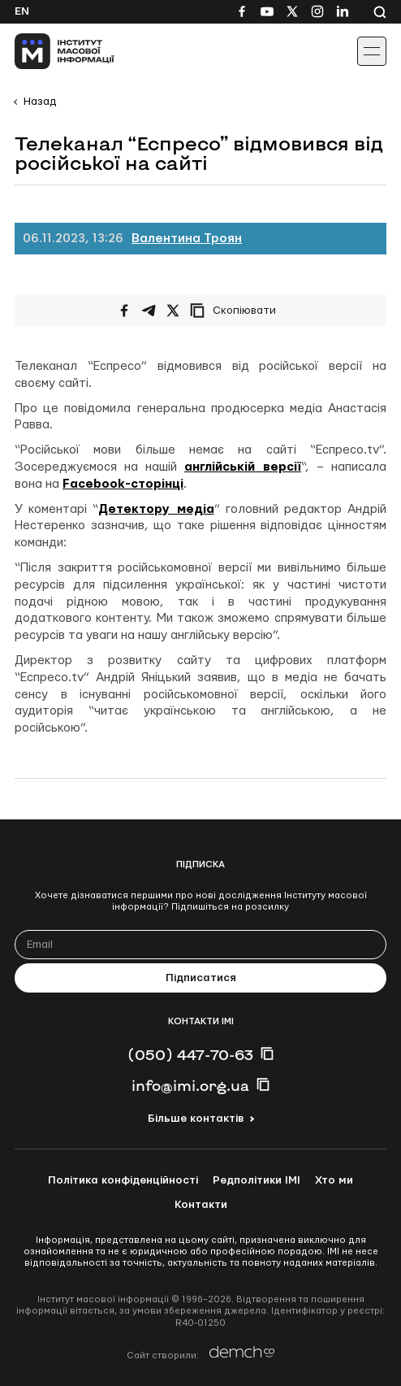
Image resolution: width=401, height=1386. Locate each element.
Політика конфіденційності (123, 1180)
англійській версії (242, 467)
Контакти (201, 1204)
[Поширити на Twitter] (173, 310)
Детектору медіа (155, 509)
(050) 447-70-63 (190, 1054)
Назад (40, 101)
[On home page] (49, 51)
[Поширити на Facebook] (124, 310)
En (22, 11)
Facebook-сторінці (123, 484)
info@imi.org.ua (190, 1085)
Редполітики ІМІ (256, 1180)
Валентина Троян (187, 238)
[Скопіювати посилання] (237, 310)
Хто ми (334, 1180)
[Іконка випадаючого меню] (371, 51)
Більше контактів (196, 1118)
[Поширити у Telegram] (148, 310)
